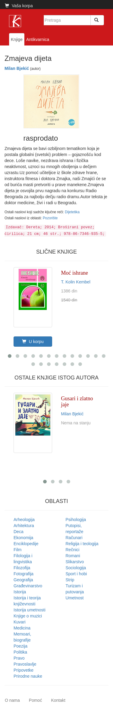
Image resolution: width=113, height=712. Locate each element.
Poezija (20, 646)
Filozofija (22, 567)
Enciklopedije (26, 543)
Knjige (17, 39)
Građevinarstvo (28, 585)
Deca (19, 531)
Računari (74, 537)
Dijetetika (72, 212)
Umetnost (75, 597)
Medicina (22, 628)
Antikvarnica (37, 39)
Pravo (19, 658)
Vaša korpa (19, 5)
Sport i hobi (76, 573)
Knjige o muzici (28, 616)
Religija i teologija (82, 543)
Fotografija (23, 573)
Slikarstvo (75, 561)
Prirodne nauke (28, 676)
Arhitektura (24, 525)
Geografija (23, 579)
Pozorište (50, 218)
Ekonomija (23, 537)
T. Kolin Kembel (75, 281)
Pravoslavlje (25, 664)
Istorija (20, 591)
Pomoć (35, 700)
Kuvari (20, 622)
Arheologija (24, 519)
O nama (12, 700)
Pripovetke (23, 670)
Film (17, 549)
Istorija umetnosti (30, 609)
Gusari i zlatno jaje (77, 401)
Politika (20, 652)
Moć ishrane (74, 273)
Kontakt (58, 700)
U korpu (33, 341)
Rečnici (73, 549)
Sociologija (76, 567)
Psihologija (76, 519)
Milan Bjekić (17, 68)
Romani (73, 555)
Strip (70, 579)
